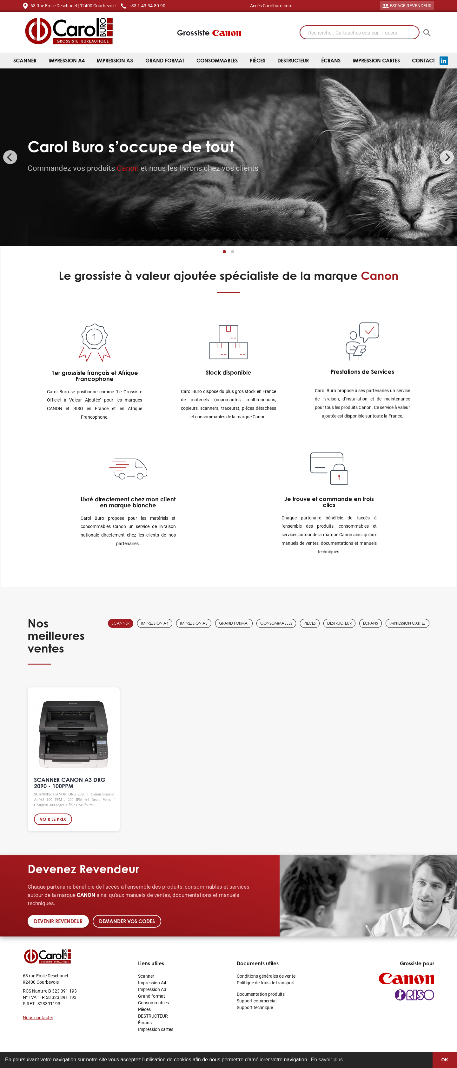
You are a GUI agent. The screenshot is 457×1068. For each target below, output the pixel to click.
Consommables (217, 60)
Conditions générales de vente (266, 976)
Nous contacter (38, 1017)
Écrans (331, 60)
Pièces (257, 60)
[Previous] (10, 157)
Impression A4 (67, 60)
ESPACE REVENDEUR (407, 6)
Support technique (255, 1007)
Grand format (164, 60)
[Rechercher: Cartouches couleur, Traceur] (359, 32)
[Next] (447, 157)
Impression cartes (376, 60)
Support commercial (256, 1001)
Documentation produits (261, 994)
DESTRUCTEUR (293, 60)
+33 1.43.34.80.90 (147, 6)
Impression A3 (115, 60)
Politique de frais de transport (266, 983)
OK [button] (444, 1059)
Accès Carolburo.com (271, 6)
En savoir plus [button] (327, 1059)
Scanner (24, 60)
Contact (423, 60)
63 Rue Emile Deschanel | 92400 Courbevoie (73, 6)
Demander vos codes (127, 921)
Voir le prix (53, 821)
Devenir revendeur (58, 921)
